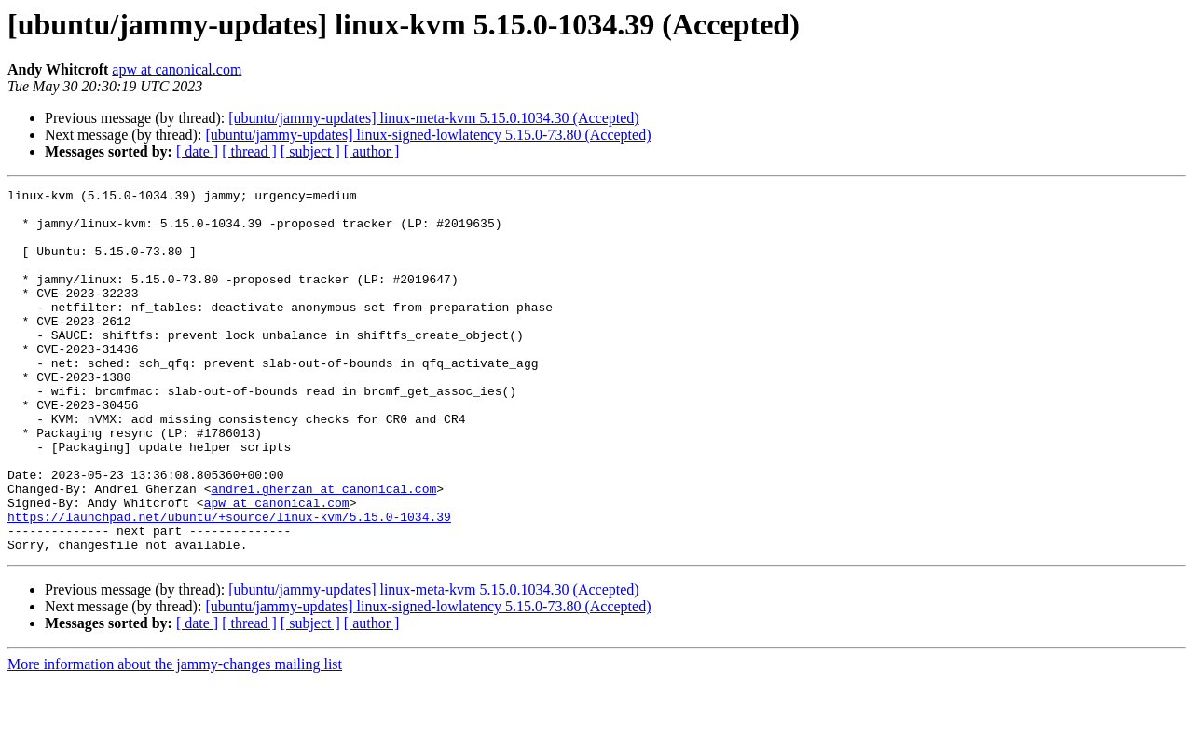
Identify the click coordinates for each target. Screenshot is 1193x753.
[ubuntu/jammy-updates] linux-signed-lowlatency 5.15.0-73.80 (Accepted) (428, 135)
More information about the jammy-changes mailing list (174, 737)
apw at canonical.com (176, 69)
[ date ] (197, 151)
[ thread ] (249, 151)
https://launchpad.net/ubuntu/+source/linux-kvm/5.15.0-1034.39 (229, 583)
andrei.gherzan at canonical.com (323, 549)
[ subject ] (310, 151)
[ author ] (372, 151)
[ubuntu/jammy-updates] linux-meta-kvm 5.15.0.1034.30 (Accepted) (433, 118)
